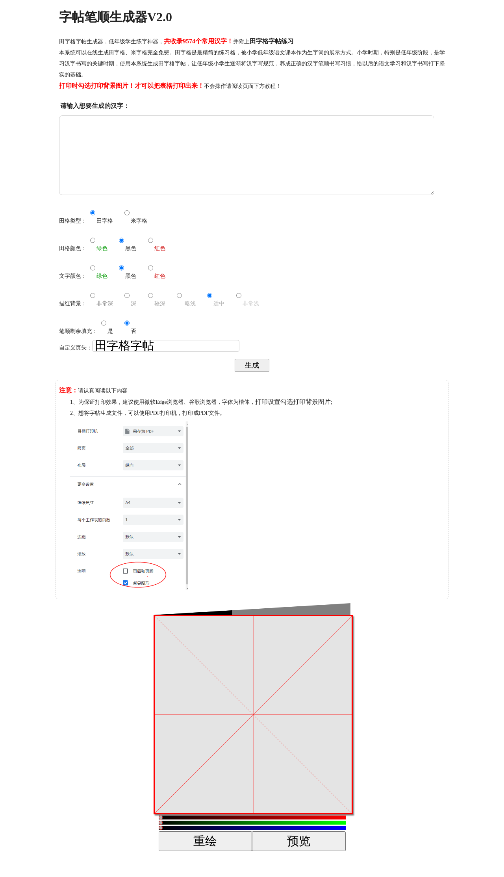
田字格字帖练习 (272, 41)
